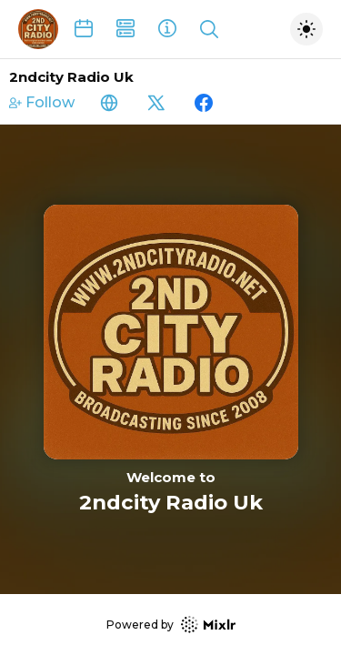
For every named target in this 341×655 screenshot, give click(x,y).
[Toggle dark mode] (306, 29)
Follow (42, 102)
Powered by (171, 624)
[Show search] (209, 29)
